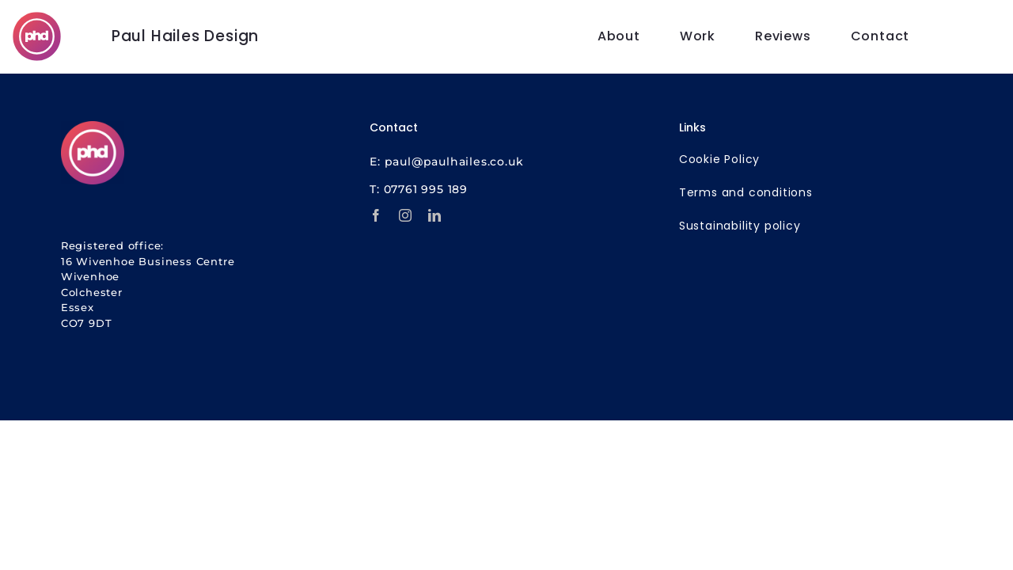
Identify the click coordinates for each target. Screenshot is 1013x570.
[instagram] (405, 215)
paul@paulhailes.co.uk (454, 161)
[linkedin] (435, 215)
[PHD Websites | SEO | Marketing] (37, 18)
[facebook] (376, 215)
